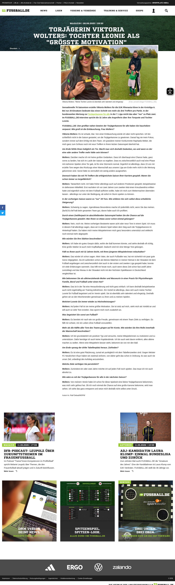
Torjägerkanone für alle (99, 114)
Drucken (15, 48)
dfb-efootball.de (26, 3)
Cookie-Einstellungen (85, 578)
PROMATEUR (7, 3)
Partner (59, 3)
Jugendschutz (53, 578)
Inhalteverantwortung (67, 578)
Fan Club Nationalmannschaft (44, 3)
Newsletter (80, 3)
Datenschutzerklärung (20, 578)
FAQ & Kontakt (69, 3)
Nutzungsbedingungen (37, 578)
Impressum (6, 578)
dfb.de (16, 3)
